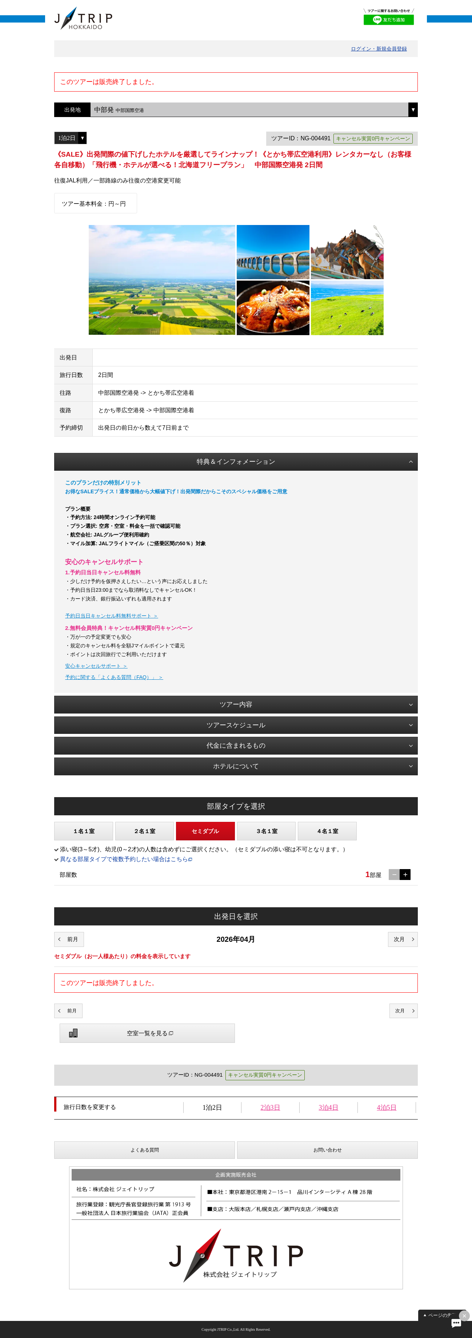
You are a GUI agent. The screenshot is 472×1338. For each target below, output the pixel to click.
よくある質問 (145, 1150)
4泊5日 (387, 1107)
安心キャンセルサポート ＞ (96, 666)
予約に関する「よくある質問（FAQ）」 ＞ (114, 677)
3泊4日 (329, 1107)
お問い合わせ (327, 1150)
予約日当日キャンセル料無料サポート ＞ (111, 616)
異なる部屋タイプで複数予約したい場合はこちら (124, 859)
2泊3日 (270, 1107)
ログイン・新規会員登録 (379, 49)
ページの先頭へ (444, 1315)
